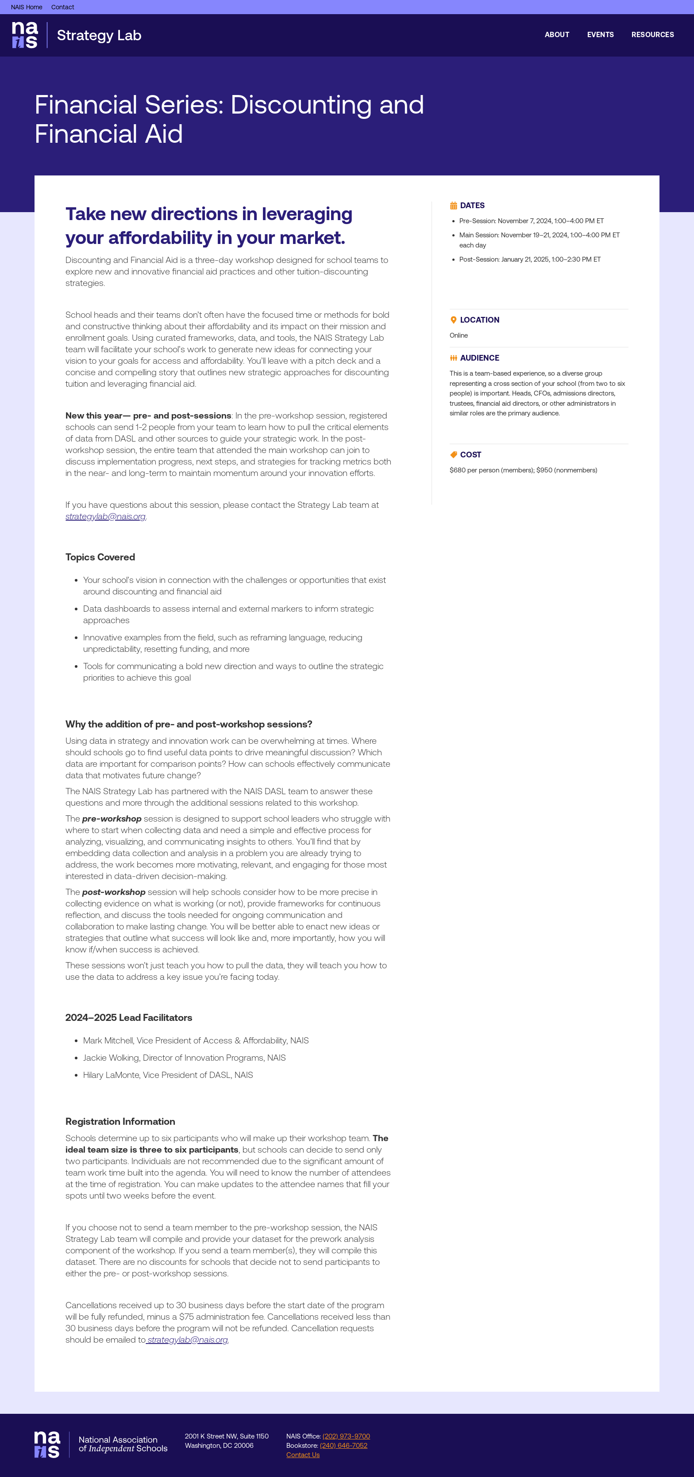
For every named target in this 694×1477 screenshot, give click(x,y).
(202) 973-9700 (346, 1436)
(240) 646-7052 (343, 1445)
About (557, 34)
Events (600, 34)
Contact (62, 7)
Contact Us (303, 1454)
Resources (653, 34)
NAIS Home (26, 7)
